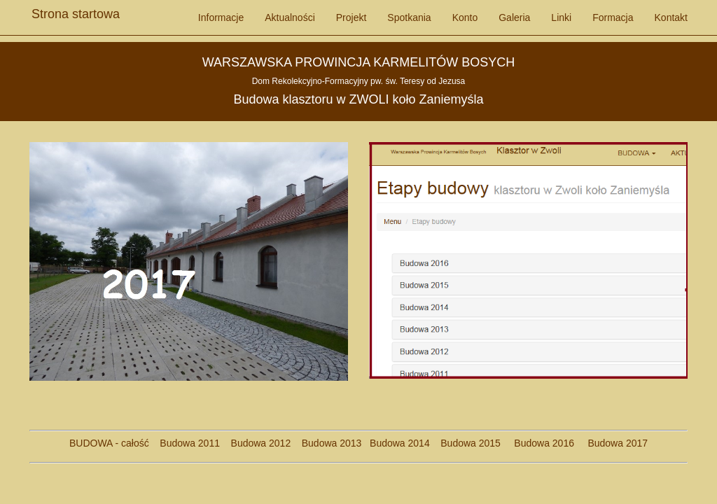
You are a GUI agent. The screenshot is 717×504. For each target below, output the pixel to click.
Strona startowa (76, 10)
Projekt (351, 17)
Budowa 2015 (465, 443)
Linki (561, 17)
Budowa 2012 (261, 443)
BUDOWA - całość (109, 443)
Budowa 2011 (190, 443)
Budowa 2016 (538, 443)
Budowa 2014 (400, 443)
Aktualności (290, 17)
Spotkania (409, 17)
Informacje (221, 17)
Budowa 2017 (612, 443)
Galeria (514, 17)
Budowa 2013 (332, 443)
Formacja (612, 17)
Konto (465, 17)
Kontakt (671, 17)
